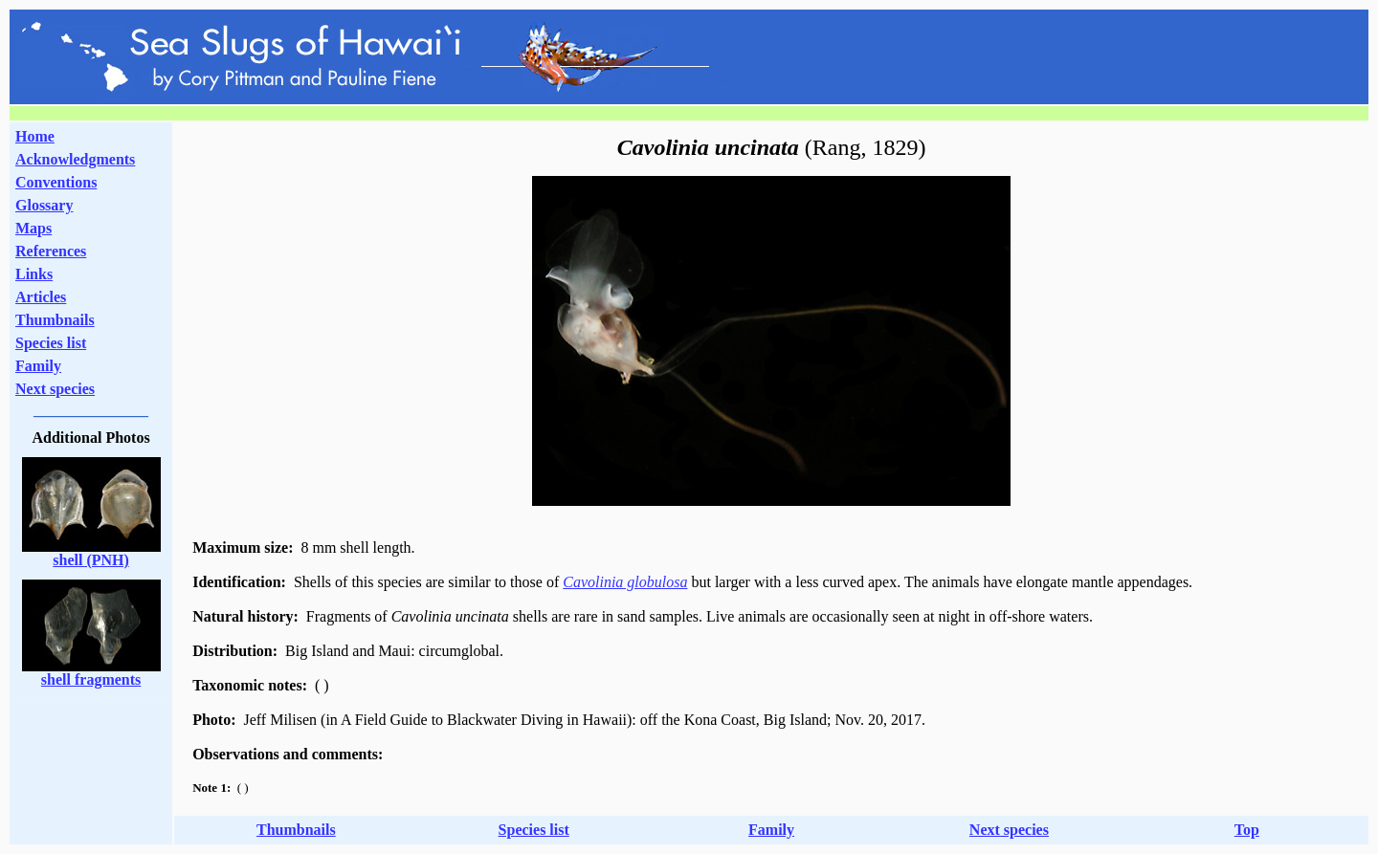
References (50, 251)
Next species (55, 389)
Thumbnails (55, 320)
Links (34, 274)
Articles (40, 297)
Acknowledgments (75, 159)
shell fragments (91, 679)
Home (35, 136)
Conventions (56, 182)
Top (1246, 829)
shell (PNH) (91, 560)
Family (38, 366)
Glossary (44, 205)
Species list (50, 343)
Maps (33, 228)
